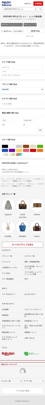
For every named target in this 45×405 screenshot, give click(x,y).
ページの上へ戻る (22, 391)
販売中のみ (6, 31)
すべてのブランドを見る (22, 245)
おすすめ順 (18, 31)
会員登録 (38, 4)
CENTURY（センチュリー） (12, 25)
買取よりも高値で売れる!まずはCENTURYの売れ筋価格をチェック (22, 171)
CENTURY (22, 89)
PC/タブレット (30, 25)
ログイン (27, 4)
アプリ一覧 (28, 381)
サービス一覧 (6, 381)
